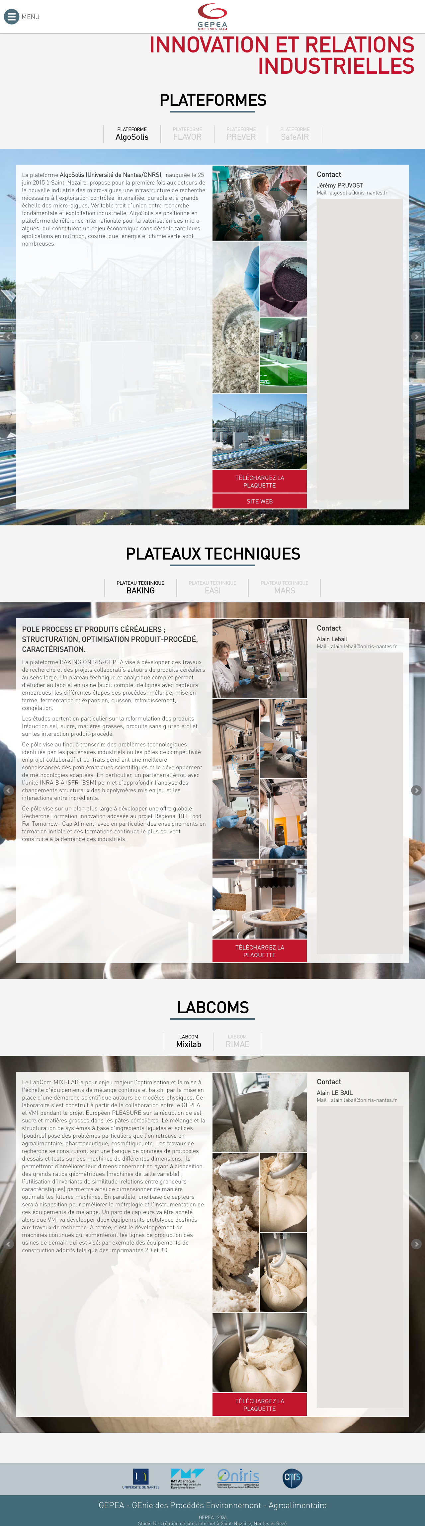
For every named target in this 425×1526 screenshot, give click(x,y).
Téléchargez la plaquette (259, 481)
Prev (8, 337)
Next (416, 337)
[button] (360, 344)
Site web (260, 501)
